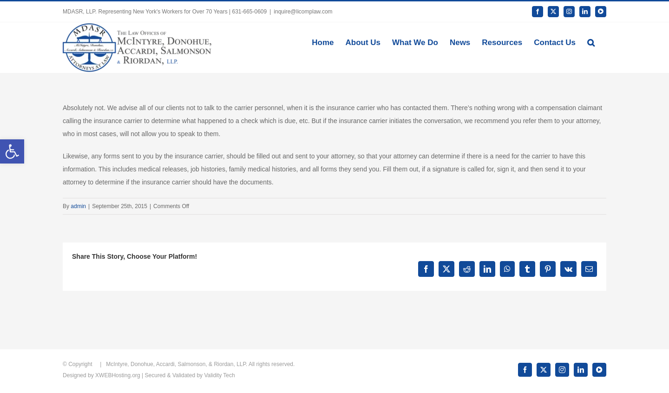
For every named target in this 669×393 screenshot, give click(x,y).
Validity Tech (219, 375)
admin (78, 206)
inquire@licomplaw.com (303, 11)
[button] (591, 41)
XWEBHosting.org (117, 375)
